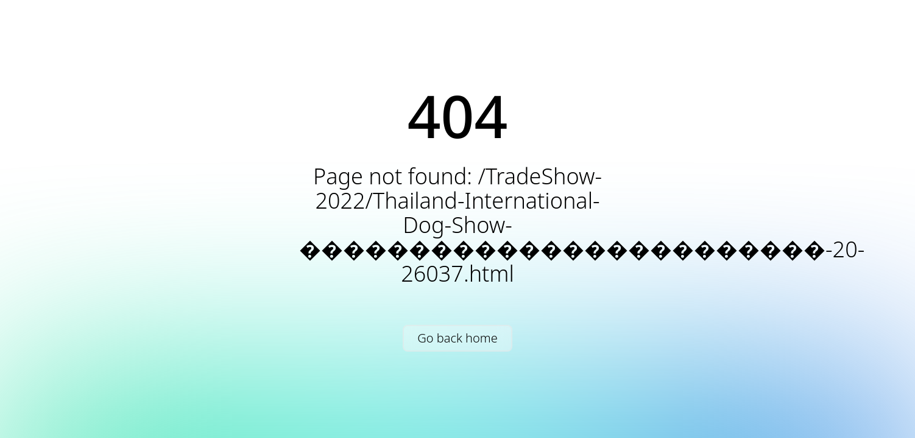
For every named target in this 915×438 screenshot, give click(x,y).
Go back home (457, 338)
